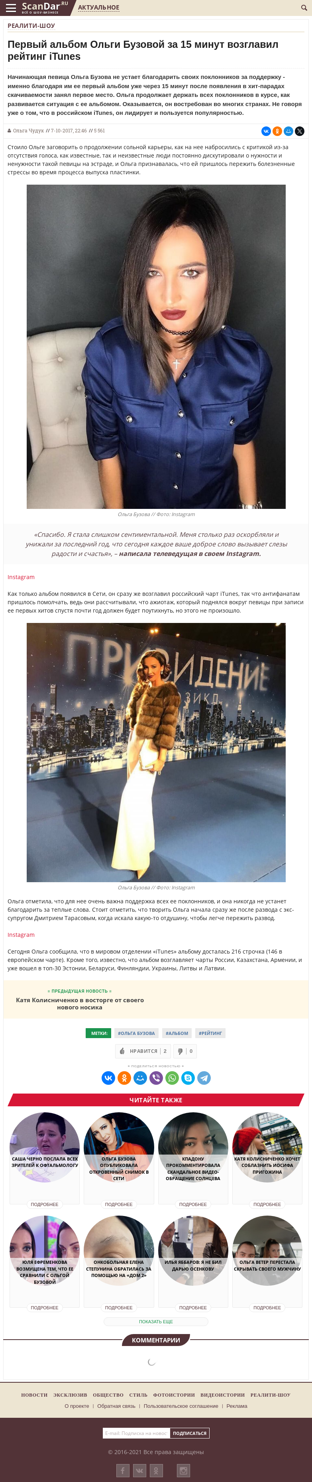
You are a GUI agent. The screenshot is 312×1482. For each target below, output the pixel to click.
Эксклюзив (70, 1395)
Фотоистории (174, 1395)
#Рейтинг (210, 1033)
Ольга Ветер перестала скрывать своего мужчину (267, 1265)
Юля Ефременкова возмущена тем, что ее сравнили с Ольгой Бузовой (44, 1272)
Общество (108, 1395)
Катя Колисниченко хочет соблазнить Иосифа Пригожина (267, 1165)
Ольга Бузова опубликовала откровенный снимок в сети (119, 1169)
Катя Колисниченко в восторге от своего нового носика (80, 1003)
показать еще (156, 1321)
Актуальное (98, 7)
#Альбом (177, 1033)
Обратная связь (116, 1406)
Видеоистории (222, 1395)
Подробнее (45, 1204)
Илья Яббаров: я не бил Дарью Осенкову (193, 1265)
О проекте (77, 1406)
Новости (34, 1395)
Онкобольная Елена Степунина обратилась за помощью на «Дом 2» (118, 1268)
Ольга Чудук (28, 130)
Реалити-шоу (31, 26)
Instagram (21, 577)
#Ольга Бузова (136, 1033)
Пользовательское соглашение (181, 1406)
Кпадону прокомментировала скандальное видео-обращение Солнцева (193, 1169)
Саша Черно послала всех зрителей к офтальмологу (45, 1162)
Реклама (237, 1406)
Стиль (139, 1395)
